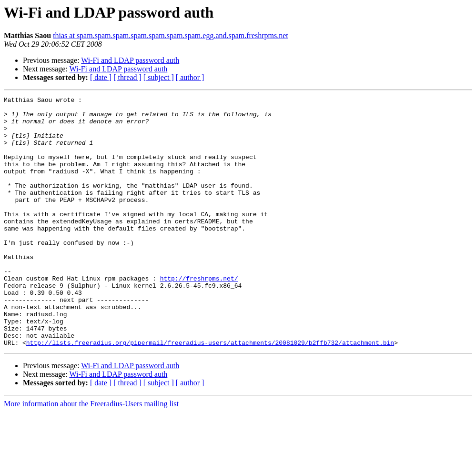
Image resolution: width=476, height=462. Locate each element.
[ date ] (100, 77)
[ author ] (190, 77)
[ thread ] (127, 77)
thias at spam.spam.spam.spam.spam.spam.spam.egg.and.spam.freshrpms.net (170, 35)
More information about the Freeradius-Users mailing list (91, 454)
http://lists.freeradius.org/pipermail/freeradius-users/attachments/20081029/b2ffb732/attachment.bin (210, 392)
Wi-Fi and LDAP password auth (130, 60)
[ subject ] (158, 77)
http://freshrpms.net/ (199, 315)
